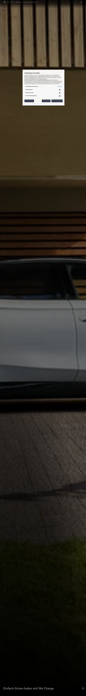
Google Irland (29, 82)
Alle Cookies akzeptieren (57, 100)
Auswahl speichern (46, 100)
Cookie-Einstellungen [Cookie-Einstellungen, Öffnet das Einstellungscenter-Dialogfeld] (29, 100)
